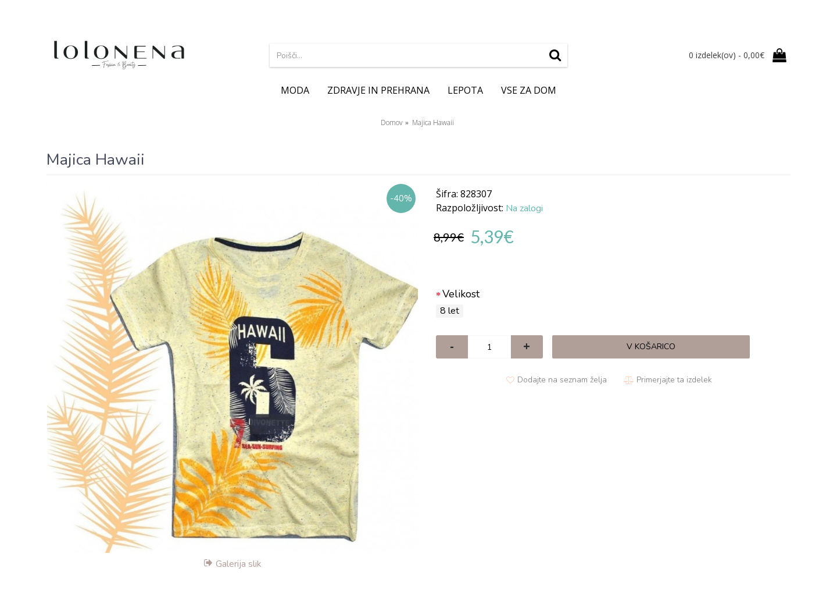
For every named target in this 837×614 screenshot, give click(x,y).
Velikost (461, 294)
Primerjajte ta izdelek (674, 379)
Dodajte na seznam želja (562, 379)
